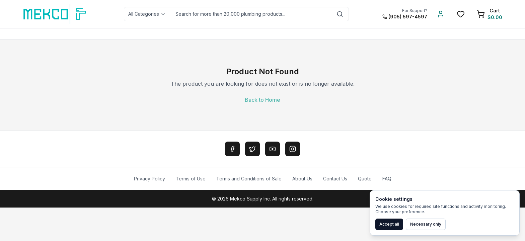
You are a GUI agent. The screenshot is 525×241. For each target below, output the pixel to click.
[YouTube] (272, 149)
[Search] (340, 14)
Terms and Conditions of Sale (249, 178)
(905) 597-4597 (404, 16)
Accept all (389, 224)
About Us (302, 178)
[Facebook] (232, 149)
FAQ (386, 178)
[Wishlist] (460, 14)
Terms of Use (191, 178)
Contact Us (335, 178)
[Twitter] (252, 149)
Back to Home (262, 99)
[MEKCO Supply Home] (55, 14)
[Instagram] (292, 149)
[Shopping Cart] (489, 14)
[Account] (440, 14)
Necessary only (425, 224)
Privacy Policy (149, 178)
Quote (365, 178)
